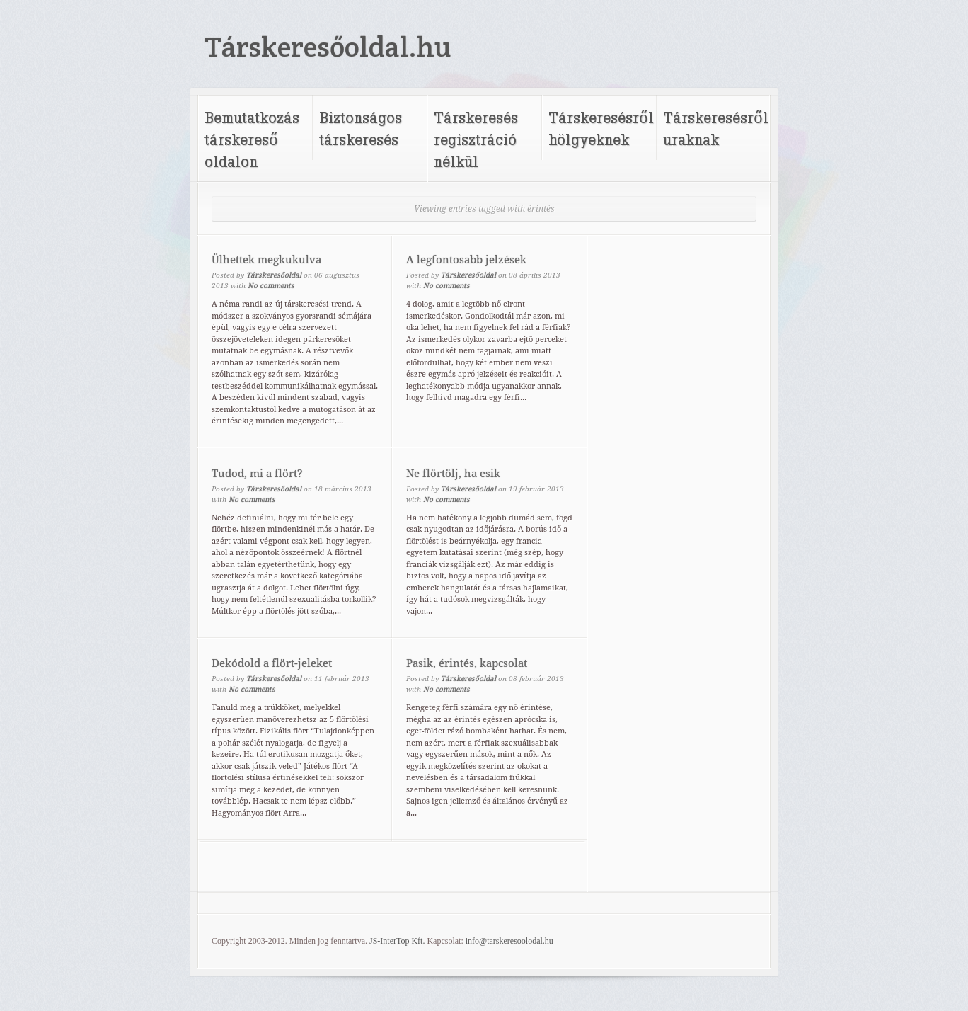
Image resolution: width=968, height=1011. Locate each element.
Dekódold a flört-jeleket (272, 663)
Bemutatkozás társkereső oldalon (251, 139)
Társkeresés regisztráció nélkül (476, 139)
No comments (271, 286)
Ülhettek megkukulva (266, 259)
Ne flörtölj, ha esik (453, 473)
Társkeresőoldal (273, 275)
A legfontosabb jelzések (466, 259)
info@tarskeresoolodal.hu (509, 941)
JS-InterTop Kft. (397, 941)
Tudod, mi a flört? (257, 473)
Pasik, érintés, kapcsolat (466, 663)
